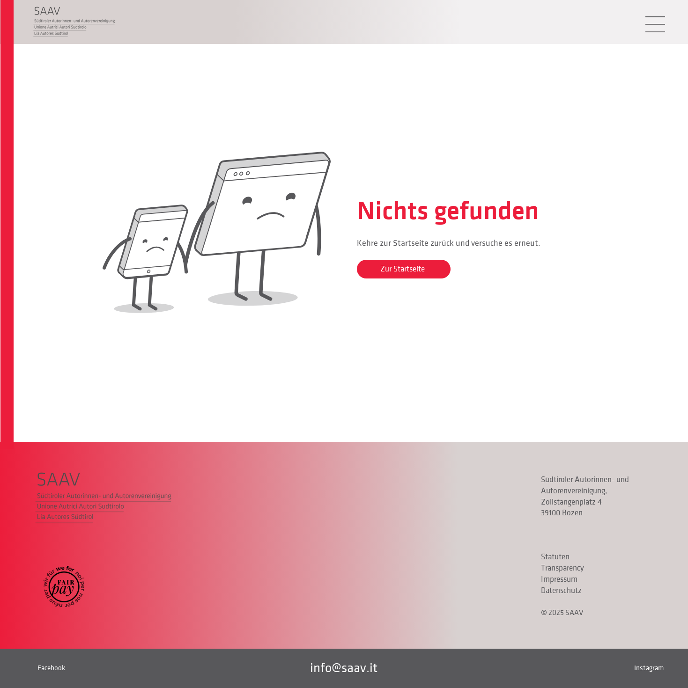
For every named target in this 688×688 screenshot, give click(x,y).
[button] (655, 24)
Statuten (555, 557)
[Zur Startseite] (404, 269)
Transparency (562, 568)
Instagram (649, 668)
